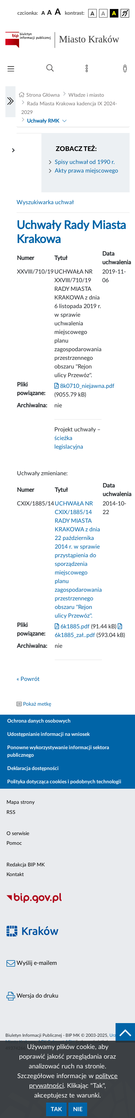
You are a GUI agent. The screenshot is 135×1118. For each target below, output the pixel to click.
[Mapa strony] (88, 70)
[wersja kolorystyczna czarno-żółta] (114, 13)
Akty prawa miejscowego (86, 171)
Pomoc (14, 843)
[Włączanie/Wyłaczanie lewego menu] (10, 101)
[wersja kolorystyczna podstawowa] (92, 13)
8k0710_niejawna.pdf (84, 386)
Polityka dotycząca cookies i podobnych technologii (64, 781)
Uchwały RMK (43, 121)
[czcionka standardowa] (43, 13)
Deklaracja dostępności (33, 768)
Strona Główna (43, 95)
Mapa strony (20, 802)
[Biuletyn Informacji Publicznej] (67, 902)
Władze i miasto (86, 95)
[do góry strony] (125, 1033)
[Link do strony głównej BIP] (67, 40)
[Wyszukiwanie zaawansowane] (50, 68)
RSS (10, 812)
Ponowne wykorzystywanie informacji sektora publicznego (58, 751)
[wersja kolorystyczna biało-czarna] (103, 13)
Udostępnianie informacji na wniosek (48, 734)
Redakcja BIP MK (25, 864)
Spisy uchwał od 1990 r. (85, 162)
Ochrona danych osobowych (39, 721)
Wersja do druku (32, 996)
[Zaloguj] (126, 70)
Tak (56, 1109)
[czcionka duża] (58, 12)
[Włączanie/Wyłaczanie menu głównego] (10, 69)
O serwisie (17, 833)
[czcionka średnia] (49, 13)
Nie (77, 1109)
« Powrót (28, 679)
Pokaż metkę (37, 704)
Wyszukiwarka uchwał (45, 202)
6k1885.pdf (72, 626)
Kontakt (15, 874)
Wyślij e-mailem (31, 963)
